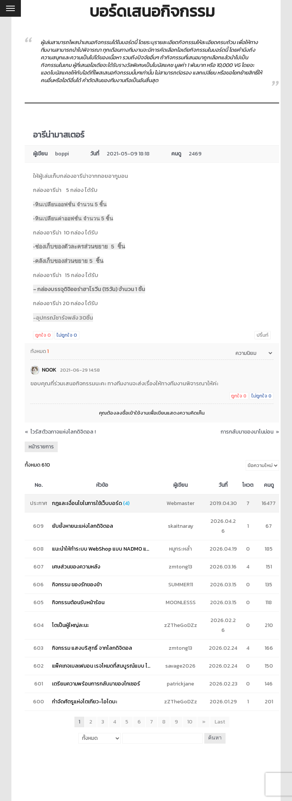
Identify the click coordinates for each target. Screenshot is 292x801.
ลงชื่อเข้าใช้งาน (132, 412)
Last (220, 722)
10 (190, 722)
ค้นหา (214, 738)
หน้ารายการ (41, 447)
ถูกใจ (43, 335)
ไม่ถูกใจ (67, 335)
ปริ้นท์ (262, 335)
